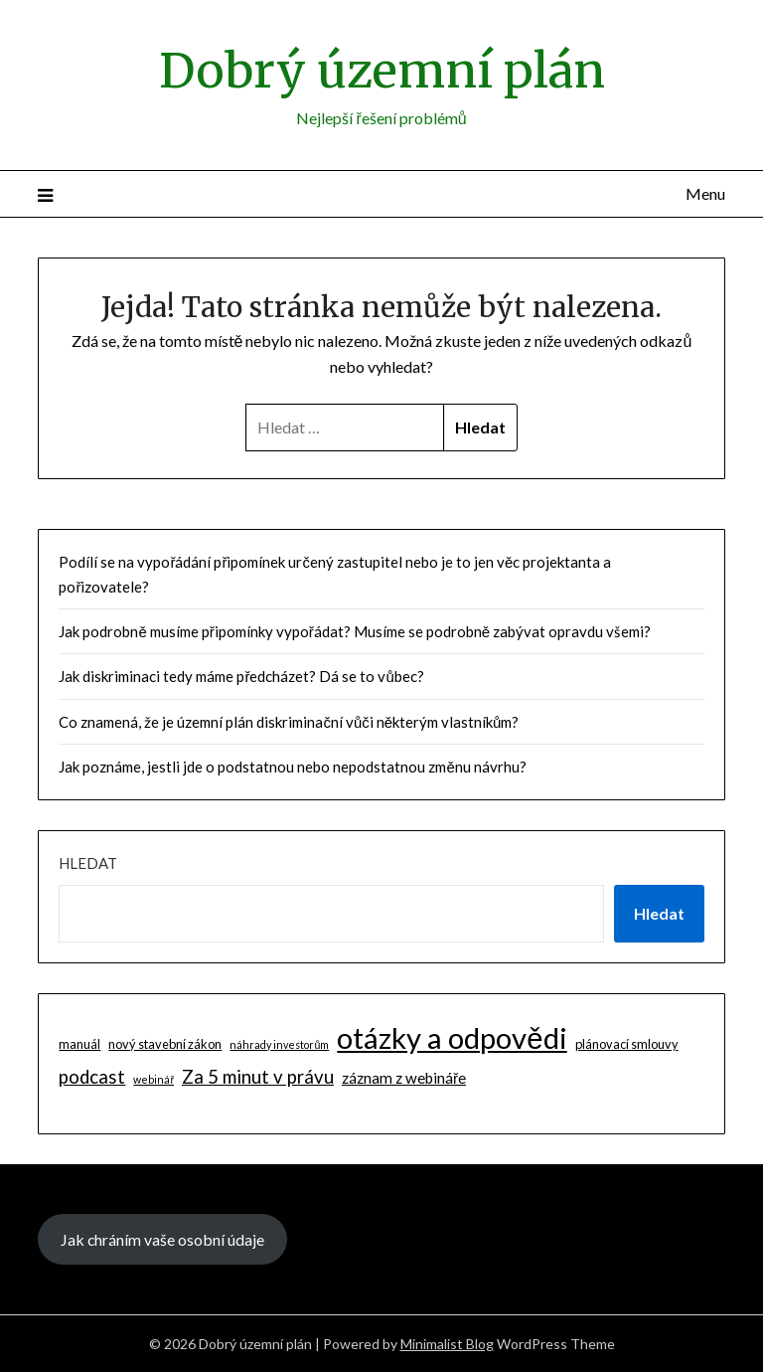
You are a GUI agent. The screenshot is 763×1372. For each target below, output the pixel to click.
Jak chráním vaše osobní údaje (162, 1239)
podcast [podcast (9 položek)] (92, 1077)
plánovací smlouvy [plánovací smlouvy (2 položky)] (627, 1044)
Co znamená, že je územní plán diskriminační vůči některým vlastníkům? (289, 722)
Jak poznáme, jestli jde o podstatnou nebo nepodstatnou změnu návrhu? (292, 766)
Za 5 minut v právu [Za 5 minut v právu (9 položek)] (258, 1077)
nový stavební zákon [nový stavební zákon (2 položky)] (165, 1044)
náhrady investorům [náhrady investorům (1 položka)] (279, 1044)
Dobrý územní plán (382, 70)
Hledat (88, 863)
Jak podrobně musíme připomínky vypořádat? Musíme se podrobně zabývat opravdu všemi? (355, 631)
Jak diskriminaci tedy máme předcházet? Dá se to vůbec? (241, 676)
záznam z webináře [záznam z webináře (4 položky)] (404, 1078)
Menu (705, 193)
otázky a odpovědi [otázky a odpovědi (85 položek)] (451, 1037)
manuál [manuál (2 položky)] (79, 1044)
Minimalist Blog (447, 1343)
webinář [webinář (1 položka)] (153, 1079)
